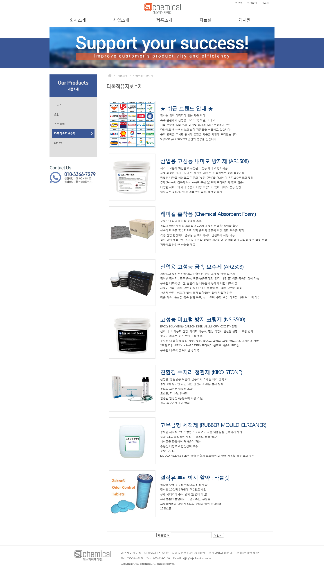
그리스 (58, 105)
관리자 (265, 3)
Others (58, 143)
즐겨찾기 (252, 3)
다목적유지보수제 (65, 133)
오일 (56, 114)
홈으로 (239, 3)
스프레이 (59, 124)
